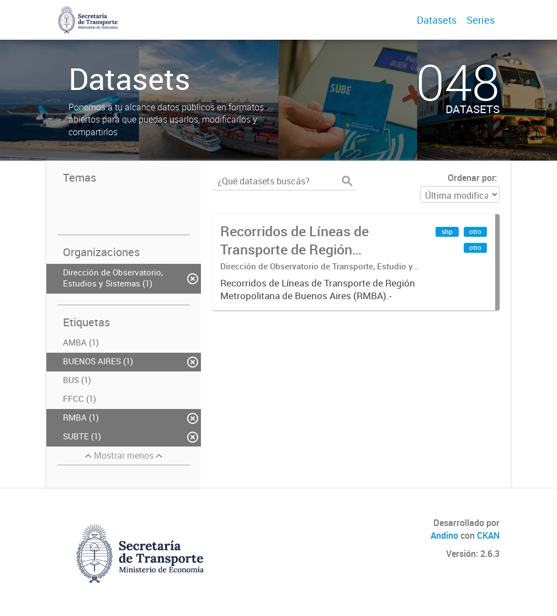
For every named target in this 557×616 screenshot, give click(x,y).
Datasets (437, 19)
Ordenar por (471, 177)
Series (480, 19)
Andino (444, 535)
